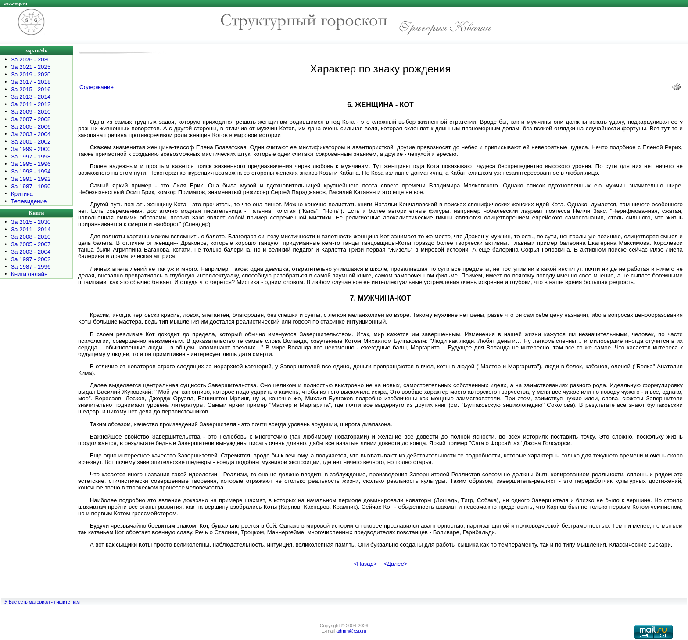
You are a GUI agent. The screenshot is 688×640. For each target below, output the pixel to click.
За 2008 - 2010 (30, 237)
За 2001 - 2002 (30, 141)
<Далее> (395, 564)
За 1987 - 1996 (30, 266)
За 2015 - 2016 (30, 89)
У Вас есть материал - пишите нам (42, 601)
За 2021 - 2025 (30, 67)
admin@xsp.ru (351, 630)
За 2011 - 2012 (30, 104)
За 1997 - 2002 (30, 259)
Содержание (96, 87)
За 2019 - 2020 (30, 74)
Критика (22, 194)
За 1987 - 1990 (30, 186)
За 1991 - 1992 (30, 179)
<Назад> (365, 564)
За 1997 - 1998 (30, 156)
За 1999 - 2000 (30, 149)
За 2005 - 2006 (30, 126)
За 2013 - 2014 (30, 96)
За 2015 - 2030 (30, 222)
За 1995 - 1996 (30, 164)
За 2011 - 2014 (30, 229)
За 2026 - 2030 (30, 59)
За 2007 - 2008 (30, 119)
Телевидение (29, 201)
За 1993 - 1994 (30, 171)
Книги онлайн (29, 274)
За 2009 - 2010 (30, 111)
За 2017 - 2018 (30, 82)
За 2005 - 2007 (30, 244)
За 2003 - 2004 (30, 134)
